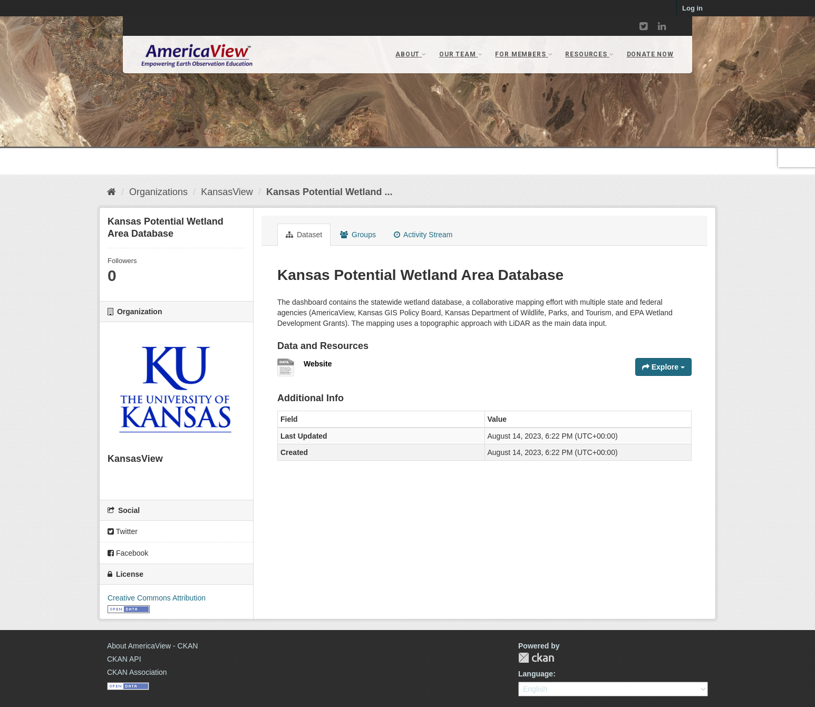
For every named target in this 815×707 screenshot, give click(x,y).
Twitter (123, 531)
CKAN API (124, 659)
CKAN (536, 657)
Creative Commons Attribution (157, 598)
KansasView (227, 192)
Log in (692, 8)
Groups (358, 234)
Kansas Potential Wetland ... (329, 192)
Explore (663, 367)
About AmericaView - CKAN (152, 646)
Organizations (158, 192)
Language (535, 674)
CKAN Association (137, 672)
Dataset (304, 234)
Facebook (128, 553)
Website (318, 364)
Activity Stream (423, 234)
